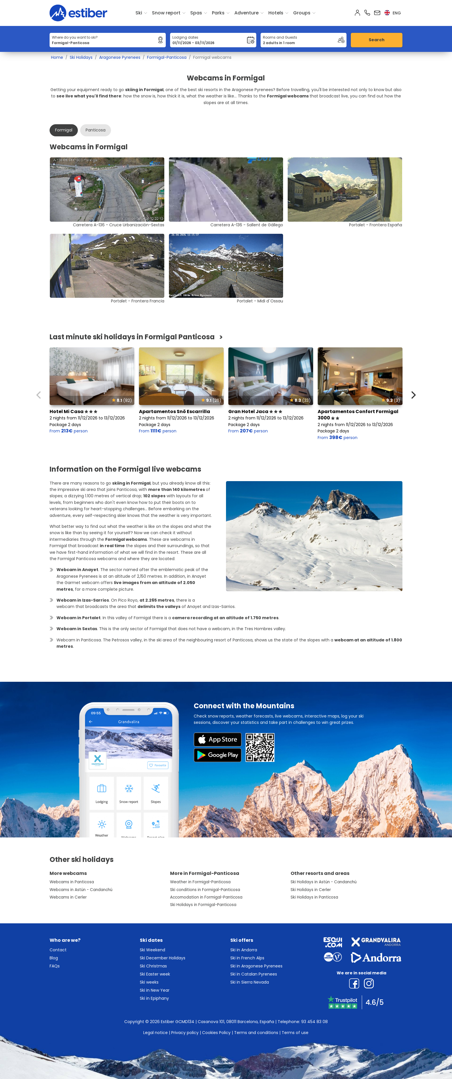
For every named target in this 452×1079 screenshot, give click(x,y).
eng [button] (392, 13)
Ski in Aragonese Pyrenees (256, 966)
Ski (138, 13)
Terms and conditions (256, 1032)
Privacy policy (185, 1032)
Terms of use (295, 1032)
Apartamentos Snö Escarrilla (174, 411)
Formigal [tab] (63, 130)
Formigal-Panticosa (167, 57)
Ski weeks (149, 982)
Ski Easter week (155, 974)
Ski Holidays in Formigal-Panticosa (203, 904)
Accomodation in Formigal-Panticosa (206, 897)
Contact (58, 950)
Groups (301, 13)
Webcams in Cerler (68, 897)
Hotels (275, 13)
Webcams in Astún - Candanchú (81, 889)
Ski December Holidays (162, 958)
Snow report (166, 13)
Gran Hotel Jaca (255, 411)
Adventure (246, 13)
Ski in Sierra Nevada (249, 982)
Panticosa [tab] (96, 130)
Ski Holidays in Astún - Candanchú (324, 882)
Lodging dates (185, 37)
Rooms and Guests (280, 37)
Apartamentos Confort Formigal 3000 (358, 414)
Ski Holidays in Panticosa (314, 897)
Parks (218, 13)
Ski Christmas (153, 966)
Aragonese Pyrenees (119, 57)
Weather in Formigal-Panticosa (200, 882)
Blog (54, 958)
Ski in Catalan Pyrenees (253, 974)
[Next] (412, 395)
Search (377, 40)
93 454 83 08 (314, 1022)
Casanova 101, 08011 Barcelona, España (236, 1022)
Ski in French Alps (247, 958)
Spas (196, 13)
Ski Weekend (152, 950)
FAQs (55, 966)
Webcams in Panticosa (72, 882)
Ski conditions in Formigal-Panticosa (205, 889)
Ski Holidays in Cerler (311, 889)
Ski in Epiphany (154, 998)
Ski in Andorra (243, 950)
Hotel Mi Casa (73, 411)
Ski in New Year (155, 990)
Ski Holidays (81, 57)
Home (57, 57)
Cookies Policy (216, 1032)
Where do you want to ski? (75, 37)
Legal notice (155, 1032)
